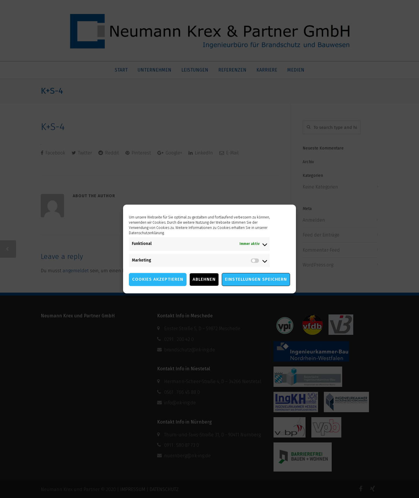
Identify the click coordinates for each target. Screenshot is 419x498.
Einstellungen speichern (256, 279)
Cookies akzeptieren (157, 279)
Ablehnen (204, 279)
